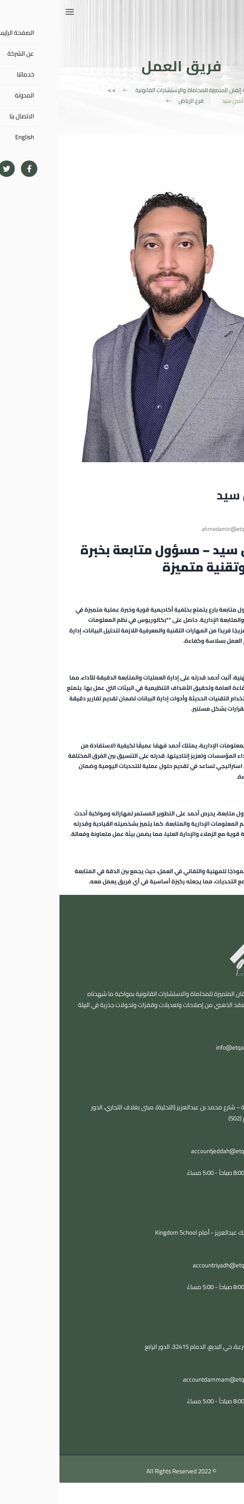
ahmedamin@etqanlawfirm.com (181, 529)
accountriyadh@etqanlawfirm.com (178, 1265)
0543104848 (208, 1140)
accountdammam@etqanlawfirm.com (173, 1379)
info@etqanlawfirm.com (189, 1047)
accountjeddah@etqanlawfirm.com (178, 1151)
